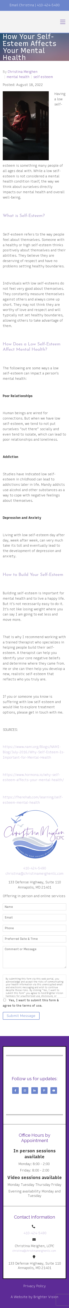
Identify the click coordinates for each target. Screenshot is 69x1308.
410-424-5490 (48, 5)
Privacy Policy (34, 1286)
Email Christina (22, 5)
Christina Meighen (23, 71)
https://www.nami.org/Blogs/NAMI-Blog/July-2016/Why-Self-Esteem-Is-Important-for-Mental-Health (34, 752)
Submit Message (21, 1016)
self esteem (43, 77)
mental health (18, 77)
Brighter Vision (45, 1297)
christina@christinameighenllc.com (34, 874)
